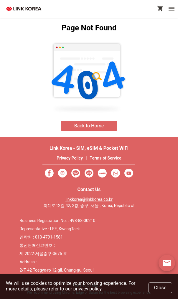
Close (160, 287)
